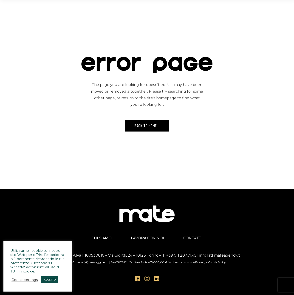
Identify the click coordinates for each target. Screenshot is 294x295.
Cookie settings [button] (24, 280)
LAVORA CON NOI (147, 238)
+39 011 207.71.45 (181, 255)
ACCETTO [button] (50, 279)
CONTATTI (193, 238)
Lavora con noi (182, 262)
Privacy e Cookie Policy (210, 262)
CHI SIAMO (101, 238)
